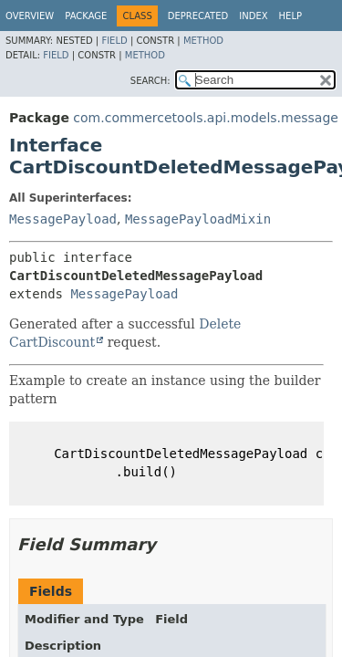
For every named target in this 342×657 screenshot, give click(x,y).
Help (290, 16)
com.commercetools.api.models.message (205, 117)
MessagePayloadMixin (198, 219)
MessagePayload (63, 219)
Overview (29, 16)
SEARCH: (150, 81)
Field (114, 41)
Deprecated (198, 16)
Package (86, 16)
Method (203, 41)
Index (253, 16)
